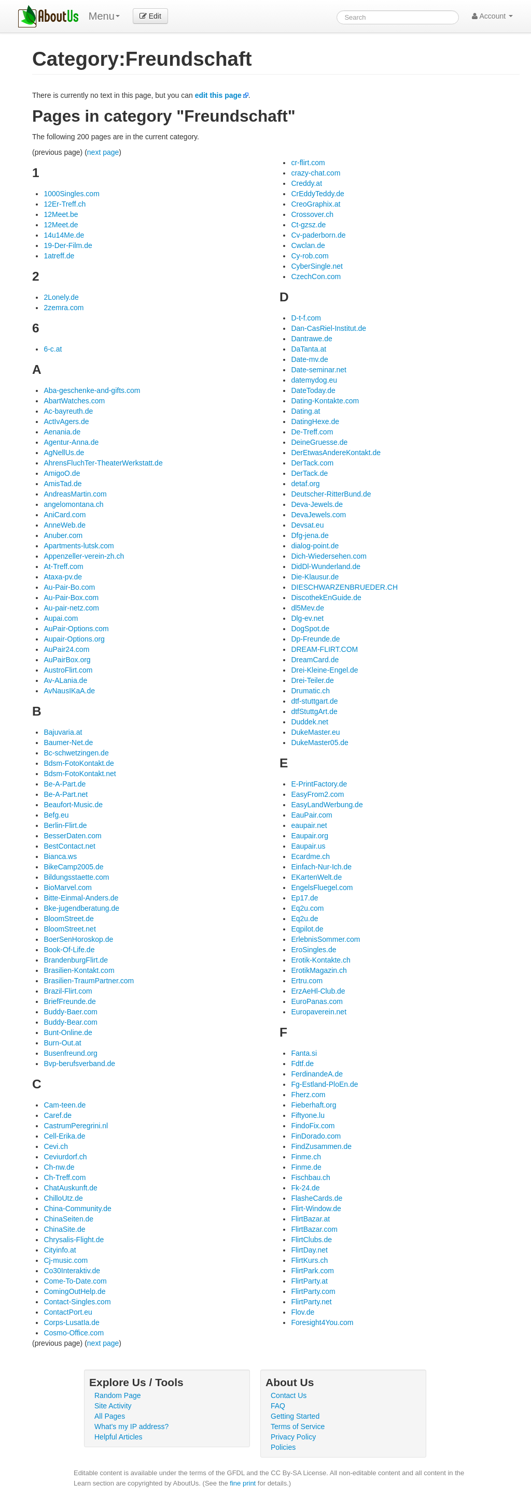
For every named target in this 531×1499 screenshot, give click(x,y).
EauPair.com (311, 815)
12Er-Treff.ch (65, 204)
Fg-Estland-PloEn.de (324, 1084)
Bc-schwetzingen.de (76, 753)
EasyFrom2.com (317, 794)
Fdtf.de (302, 1063)
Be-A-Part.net (66, 794)
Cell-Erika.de (64, 1136)
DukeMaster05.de (319, 742)
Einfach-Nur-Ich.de (321, 867)
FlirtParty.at (309, 1281)
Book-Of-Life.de (69, 949)
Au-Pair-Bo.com (69, 587)
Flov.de (302, 1312)
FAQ (278, 1406)
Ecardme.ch (310, 856)
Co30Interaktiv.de (72, 1271)
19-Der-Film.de (68, 245)
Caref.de (58, 1115)
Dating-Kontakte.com (325, 401)
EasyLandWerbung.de (326, 805)
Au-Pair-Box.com (71, 597)
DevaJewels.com (318, 515)
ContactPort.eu (68, 1312)
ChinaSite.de (64, 1229)
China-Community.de (77, 1208)
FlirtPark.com (312, 1271)
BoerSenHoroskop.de (78, 939)
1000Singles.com (71, 194)
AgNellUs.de (64, 452)
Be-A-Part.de (65, 784)
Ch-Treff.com (65, 1177)
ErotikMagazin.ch (318, 970)
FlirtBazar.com (314, 1229)
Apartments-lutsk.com (79, 546)
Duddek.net (309, 722)
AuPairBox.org (67, 660)
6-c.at (53, 349)
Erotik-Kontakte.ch (320, 960)
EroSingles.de (313, 949)
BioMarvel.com (68, 887)
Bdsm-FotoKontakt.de (79, 763)
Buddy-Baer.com (70, 1012)
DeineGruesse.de (319, 442)
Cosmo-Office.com (74, 1333)
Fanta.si (304, 1053)
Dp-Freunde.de (315, 639)
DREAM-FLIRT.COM (324, 649)
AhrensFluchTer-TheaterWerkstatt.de (103, 463)
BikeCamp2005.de (73, 867)
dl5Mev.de (307, 608)
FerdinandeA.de (317, 1074)
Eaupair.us (308, 846)
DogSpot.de (310, 628)
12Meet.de (61, 225)
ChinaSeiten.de (68, 1219)
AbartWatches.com (74, 401)
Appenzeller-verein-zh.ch (84, 556)
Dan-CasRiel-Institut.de (328, 328)
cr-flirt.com (308, 162)
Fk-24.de (305, 1188)
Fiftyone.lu (308, 1115)
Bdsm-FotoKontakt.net (80, 773)
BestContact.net (69, 846)
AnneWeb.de (65, 525)
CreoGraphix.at (315, 204)
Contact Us (288, 1395)
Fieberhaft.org (313, 1105)
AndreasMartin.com (75, 494)
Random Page (117, 1395)
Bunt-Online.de (68, 1032)
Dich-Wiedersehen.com (329, 556)
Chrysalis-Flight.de (74, 1239)
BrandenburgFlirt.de (76, 960)
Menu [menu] (104, 16)
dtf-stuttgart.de (314, 701)
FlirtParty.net (311, 1302)
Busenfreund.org (70, 1053)
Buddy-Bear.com (70, 1022)
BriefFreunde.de (69, 1001)
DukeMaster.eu (315, 732)
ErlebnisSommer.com (325, 939)
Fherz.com (308, 1094)
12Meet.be (61, 214)
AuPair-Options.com (76, 628)
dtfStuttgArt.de (314, 711)
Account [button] (492, 16)
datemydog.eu (314, 380)
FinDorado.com (316, 1136)
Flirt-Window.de (316, 1208)
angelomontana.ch (73, 504)
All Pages (109, 1416)
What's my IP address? (131, 1426)
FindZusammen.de (321, 1146)
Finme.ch (306, 1157)
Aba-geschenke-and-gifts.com (92, 390)
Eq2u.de (304, 918)
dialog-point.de (315, 546)
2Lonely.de (61, 297)
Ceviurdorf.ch (65, 1157)
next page (103, 152)
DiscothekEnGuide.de (326, 597)
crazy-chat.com (315, 173)
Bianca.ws (60, 856)
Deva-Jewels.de (317, 504)
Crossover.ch (312, 214)
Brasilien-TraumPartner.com (89, 981)
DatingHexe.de (315, 421)
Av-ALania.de (65, 680)
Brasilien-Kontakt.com (79, 970)
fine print (243, 1483)
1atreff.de (59, 256)
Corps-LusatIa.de (71, 1322)
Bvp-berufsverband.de (79, 1063)
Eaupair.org (309, 836)
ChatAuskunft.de (70, 1188)
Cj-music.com (66, 1260)
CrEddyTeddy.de (317, 194)
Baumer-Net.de (68, 742)
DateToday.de (313, 390)
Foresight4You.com (322, 1322)
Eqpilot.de (307, 929)
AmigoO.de (62, 473)
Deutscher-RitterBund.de (331, 494)
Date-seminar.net (318, 370)
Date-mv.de (309, 359)
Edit (150, 16)
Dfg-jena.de (309, 535)
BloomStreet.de (69, 918)
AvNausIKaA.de (69, 691)
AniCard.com (65, 515)
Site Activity (113, 1406)
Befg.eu (56, 815)
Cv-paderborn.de (318, 235)
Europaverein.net (318, 1012)
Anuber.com (63, 535)
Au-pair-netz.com (71, 608)
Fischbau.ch (310, 1177)
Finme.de (306, 1167)
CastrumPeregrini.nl (76, 1126)
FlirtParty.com (313, 1291)
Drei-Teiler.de (312, 680)
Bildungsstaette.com (76, 877)
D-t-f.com (306, 318)
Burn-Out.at (62, 1043)
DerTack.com (312, 463)
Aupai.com (61, 618)
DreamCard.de (315, 660)
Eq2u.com (307, 908)
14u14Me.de (64, 235)
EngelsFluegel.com (322, 887)
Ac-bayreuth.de (68, 411)
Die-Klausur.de (315, 577)
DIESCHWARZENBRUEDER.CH (344, 587)
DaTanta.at (308, 349)
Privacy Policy (293, 1437)
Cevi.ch (56, 1146)
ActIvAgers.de (66, 421)
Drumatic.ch (310, 691)
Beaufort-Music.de (73, 805)
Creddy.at (306, 183)
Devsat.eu (307, 525)
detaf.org (305, 483)
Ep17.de (304, 898)
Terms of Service (298, 1426)
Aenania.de (62, 432)
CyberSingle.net (317, 266)
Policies (283, 1447)
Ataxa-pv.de (63, 577)
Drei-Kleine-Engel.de (324, 670)
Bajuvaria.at (63, 732)
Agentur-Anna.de (71, 442)
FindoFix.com (312, 1126)
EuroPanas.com (317, 1001)
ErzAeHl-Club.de (318, 991)
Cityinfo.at (60, 1250)
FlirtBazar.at (310, 1219)
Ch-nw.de (59, 1167)
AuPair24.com (66, 649)
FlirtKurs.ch (309, 1260)
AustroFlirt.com (68, 670)
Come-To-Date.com (75, 1281)
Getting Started (295, 1416)
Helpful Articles (118, 1437)
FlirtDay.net (309, 1250)
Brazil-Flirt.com (68, 991)
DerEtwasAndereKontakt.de (336, 452)
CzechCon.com (316, 276)
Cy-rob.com (309, 256)
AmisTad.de (62, 483)
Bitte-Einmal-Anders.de (81, 898)
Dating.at (305, 411)
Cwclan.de (308, 245)
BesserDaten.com (72, 836)
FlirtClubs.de (311, 1239)
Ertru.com (307, 981)
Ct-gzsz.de (308, 225)
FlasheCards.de (316, 1198)
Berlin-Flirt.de (65, 825)
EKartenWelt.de (316, 877)
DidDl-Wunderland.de (325, 566)
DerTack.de (309, 473)
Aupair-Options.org (74, 639)
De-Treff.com (312, 432)
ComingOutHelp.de (74, 1291)
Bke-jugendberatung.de (81, 908)
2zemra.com (63, 307)
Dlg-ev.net (307, 618)
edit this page (218, 95)
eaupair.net (309, 825)
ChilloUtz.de (63, 1198)
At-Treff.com (63, 566)
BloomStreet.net (69, 929)
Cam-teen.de (65, 1105)
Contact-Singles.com (77, 1302)
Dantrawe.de (311, 338)
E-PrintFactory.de (319, 784)
